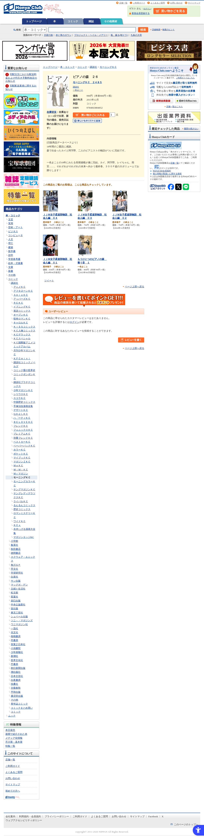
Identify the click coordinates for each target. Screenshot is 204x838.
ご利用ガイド (139, 3)
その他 (12, 275)
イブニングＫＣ (21, 306)
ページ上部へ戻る (134, 286)
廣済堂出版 (17, 696)
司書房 (14, 640)
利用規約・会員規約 (30, 816)
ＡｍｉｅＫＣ (20, 295)
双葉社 (14, 596)
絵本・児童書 (15, 263)
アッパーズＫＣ (21, 298)
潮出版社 (16, 672)
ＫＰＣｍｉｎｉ (21, 358)
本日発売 (10, 730)
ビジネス (13, 231)
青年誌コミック (19, 703)
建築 (10, 247)
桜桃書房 (16, 636)
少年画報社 (17, 652)
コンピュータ (15, 235)
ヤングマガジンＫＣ (24, 489)
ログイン (147, 9)
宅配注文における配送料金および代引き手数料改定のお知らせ (21, 77)
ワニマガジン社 (19, 624)
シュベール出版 (19, 616)
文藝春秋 (16, 687)
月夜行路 (48, 35)
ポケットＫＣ (20, 453)
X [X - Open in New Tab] (163, 816)
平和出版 (16, 692)
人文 (10, 239)
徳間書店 (16, 553)
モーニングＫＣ (21, 477)
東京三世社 (17, 612)
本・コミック (13, 215)
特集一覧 (10, 746)
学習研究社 (17, 572)
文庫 (10, 267)
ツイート (49, 280)
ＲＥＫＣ (18, 302)
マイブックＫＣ (21, 457)
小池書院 (16, 648)
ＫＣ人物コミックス (24, 330)
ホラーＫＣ (19, 449)
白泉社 (14, 576)
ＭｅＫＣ (18, 465)
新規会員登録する (141, 13)
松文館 (14, 592)
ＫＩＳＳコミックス (24, 326)
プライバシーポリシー (57, 816)
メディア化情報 (13, 738)
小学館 (14, 541)
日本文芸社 (17, 676)
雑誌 (91, 21)
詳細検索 (156, 29)
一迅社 (14, 628)
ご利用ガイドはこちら (185, 78)
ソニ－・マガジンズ (22, 620)
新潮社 (14, 656)
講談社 (14, 283)
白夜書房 (16, 680)
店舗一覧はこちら (174, 107)
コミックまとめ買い (22, 707)
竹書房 (14, 664)
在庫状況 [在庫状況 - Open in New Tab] (51, 112)
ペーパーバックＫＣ (24, 445)
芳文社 (14, 568)
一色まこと (78, 90)
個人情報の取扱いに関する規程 (167, 173)
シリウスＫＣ (20, 394)
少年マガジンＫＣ (23, 390)
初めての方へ (12, 790)
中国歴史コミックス (24, 402)
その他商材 (110, 21)
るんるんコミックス (24, 505)
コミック (73, 21)
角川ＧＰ (16, 565)
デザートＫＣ (20, 410)
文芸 (10, 219)
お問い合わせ (176, 3)
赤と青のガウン (63, 35)
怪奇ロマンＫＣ (21, 318)
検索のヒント (168, 29)
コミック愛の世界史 (24, 370)
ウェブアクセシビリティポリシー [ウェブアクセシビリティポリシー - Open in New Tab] (24, 820)
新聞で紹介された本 (16, 734)
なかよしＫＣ (20, 414)
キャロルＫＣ (20, 322)
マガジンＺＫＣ (21, 461)
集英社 (14, 545)
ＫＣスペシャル (21, 338)
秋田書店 (16, 549)
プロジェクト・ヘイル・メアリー (91, 35)
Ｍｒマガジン (20, 473)
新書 (10, 271)
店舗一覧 (123, 3)
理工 (10, 243)
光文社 (14, 632)
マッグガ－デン (19, 584)
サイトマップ (194, 3)
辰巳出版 (16, 600)
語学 (10, 255)
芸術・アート (15, 227)
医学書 (12, 251)
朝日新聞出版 (18, 668)
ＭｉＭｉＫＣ (20, 469)
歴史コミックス (21, 509)
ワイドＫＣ (19, 521)
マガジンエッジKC (23, 537)
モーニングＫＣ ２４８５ (87, 82)
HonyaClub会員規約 (162, 171)
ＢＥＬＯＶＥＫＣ (23, 422)
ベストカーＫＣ (21, 441)
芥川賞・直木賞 (13, 741)
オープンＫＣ (20, 314)
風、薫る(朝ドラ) (119, 35)
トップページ (34, 21)
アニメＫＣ (19, 286)
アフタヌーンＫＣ (23, 290)
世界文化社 (17, 660)
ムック (12, 715)
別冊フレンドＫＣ (23, 437)
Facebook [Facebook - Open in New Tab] (153, 816)
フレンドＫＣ (20, 426)
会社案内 (10, 816)
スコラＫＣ (19, 398)
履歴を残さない (191, 128)
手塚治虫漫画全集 (23, 406)
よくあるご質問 (157, 3)
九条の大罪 (136, 35)
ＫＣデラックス (21, 334)
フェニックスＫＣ (23, 429)
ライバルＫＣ (20, 501)
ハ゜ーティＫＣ (21, 417)
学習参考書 (14, 259)
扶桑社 (14, 684)
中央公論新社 (18, 604)
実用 (10, 223)
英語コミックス (21, 310)
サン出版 (16, 580)
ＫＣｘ (17, 525)
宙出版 (14, 608)
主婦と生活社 (18, 588)
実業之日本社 (18, 644)
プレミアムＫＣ (21, 433)
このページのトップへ (186, 824)
